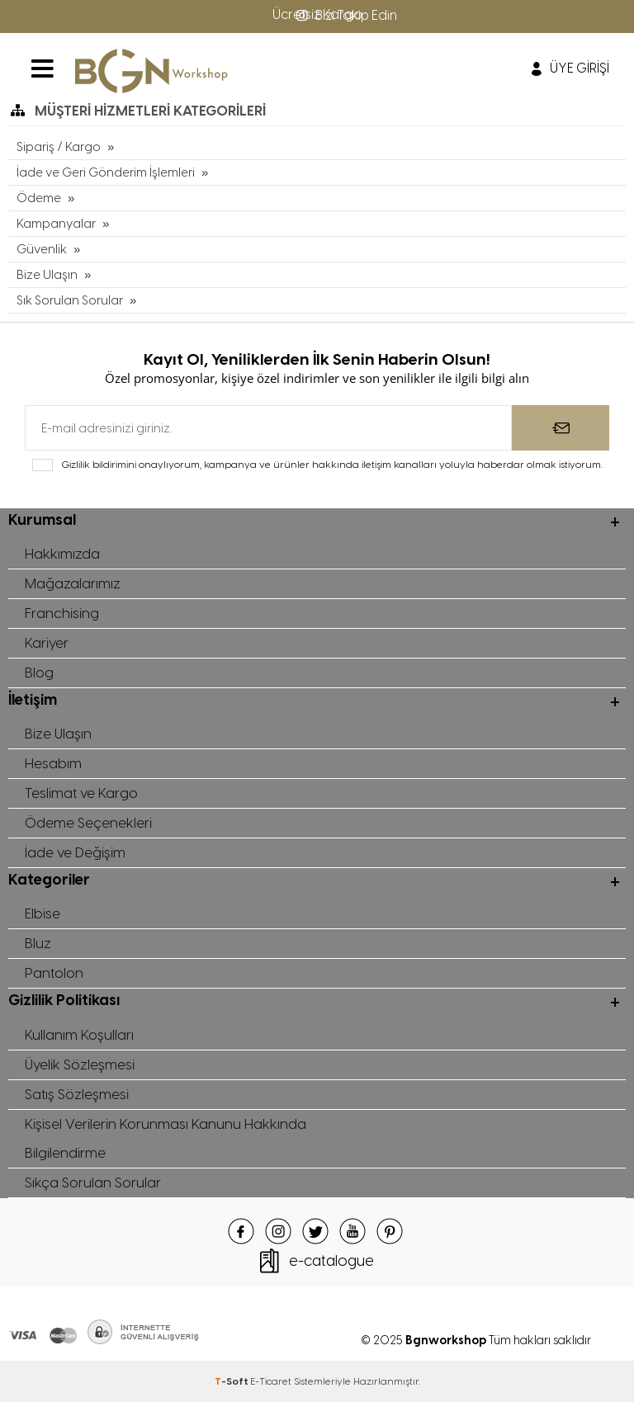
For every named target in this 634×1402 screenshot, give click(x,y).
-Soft (232, 1381)
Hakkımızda (62, 553)
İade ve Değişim (75, 852)
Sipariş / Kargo (59, 146)
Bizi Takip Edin (345, 15)
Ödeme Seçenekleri (88, 822)
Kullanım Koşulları (79, 1035)
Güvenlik (42, 249)
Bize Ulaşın (47, 274)
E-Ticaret (270, 1381)
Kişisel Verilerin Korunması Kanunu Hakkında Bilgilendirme (165, 1138)
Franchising (62, 613)
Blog (39, 672)
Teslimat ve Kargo (81, 793)
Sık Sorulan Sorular (70, 300)
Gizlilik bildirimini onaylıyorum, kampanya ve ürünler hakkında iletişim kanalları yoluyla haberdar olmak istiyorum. (332, 464)
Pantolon (54, 973)
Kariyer (47, 643)
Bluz (38, 943)
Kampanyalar (56, 223)
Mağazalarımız (73, 583)
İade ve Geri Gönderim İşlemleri (106, 172)
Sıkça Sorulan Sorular (93, 1182)
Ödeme (39, 198)
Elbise (42, 913)
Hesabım (53, 763)
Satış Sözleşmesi (77, 1094)
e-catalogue (331, 1261)
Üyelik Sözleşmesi (80, 1064)
